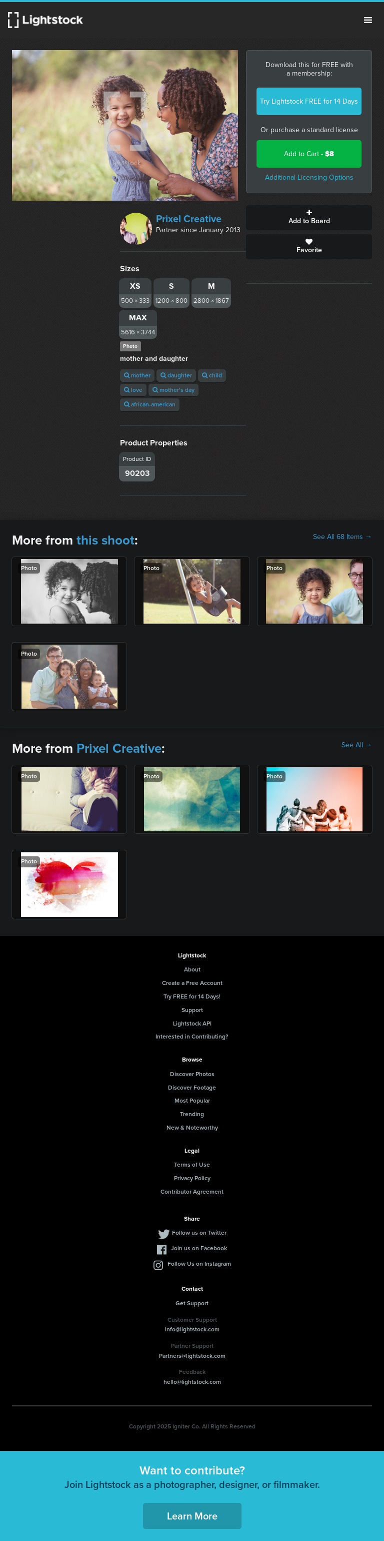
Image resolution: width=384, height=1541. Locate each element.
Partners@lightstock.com (192, 1355)
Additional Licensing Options (309, 177)
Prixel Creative (189, 218)
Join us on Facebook (199, 1248)
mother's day (173, 389)
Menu (368, 20)
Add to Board (309, 217)
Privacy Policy (192, 1178)
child (212, 375)
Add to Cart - (309, 154)
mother (137, 375)
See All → (357, 745)
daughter (176, 375)
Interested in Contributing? (192, 1036)
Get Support (192, 1303)
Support (192, 1009)
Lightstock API (192, 1023)
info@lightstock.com (192, 1329)
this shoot (105, 540)
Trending (192, 1114)
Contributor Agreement (192, 1191)
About (192, 969)
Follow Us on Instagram (199, 1263)
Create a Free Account (192, 982)
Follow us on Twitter (199, 1232)
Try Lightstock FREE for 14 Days (309, 101)
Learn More (192, 1515)
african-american (150, 404)
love (133, 389)
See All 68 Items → (342, 537)
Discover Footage (192, 1087)
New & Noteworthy (192, 1127)
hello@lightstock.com (192, 1381)
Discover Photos (192, 1074)
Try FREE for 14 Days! (192, 996)
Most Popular (192, 1100)
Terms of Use (192, 1164)
